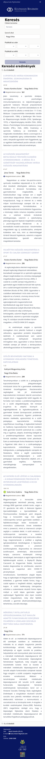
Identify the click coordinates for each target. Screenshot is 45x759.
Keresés (22, 62)
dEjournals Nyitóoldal (11, 2)
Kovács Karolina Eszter (13, 88)
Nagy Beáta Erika (31, 88)
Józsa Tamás (9, 173)
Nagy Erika (8, 631)
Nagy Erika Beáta (11, 373)
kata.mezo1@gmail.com (18, 734)
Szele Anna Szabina (14, 492)
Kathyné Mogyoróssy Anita (14, 369)
